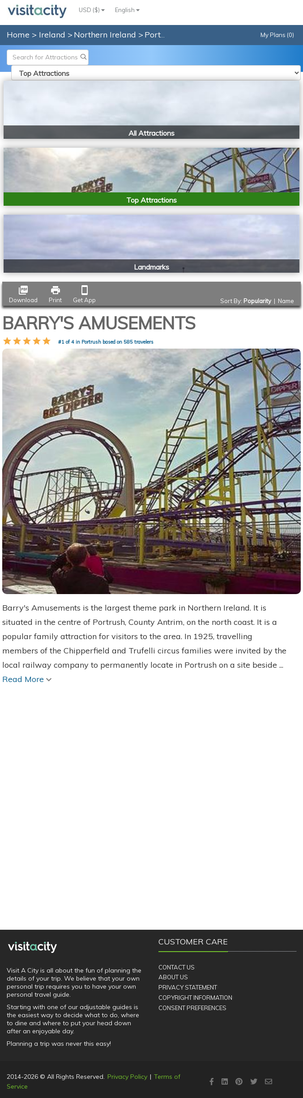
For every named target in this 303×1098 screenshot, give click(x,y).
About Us (173, 977)
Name (286, 300)
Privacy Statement (187, 987)
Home (18, 34)
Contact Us (176, 967)
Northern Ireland (106, 34)
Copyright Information (195, 997)
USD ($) (92, 9)
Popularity (257, 300)
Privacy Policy (127, 1077)
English (127, 9)
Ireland (53, 34)
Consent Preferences (192, 1007)
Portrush (162, 34)
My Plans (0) (277, 34)
